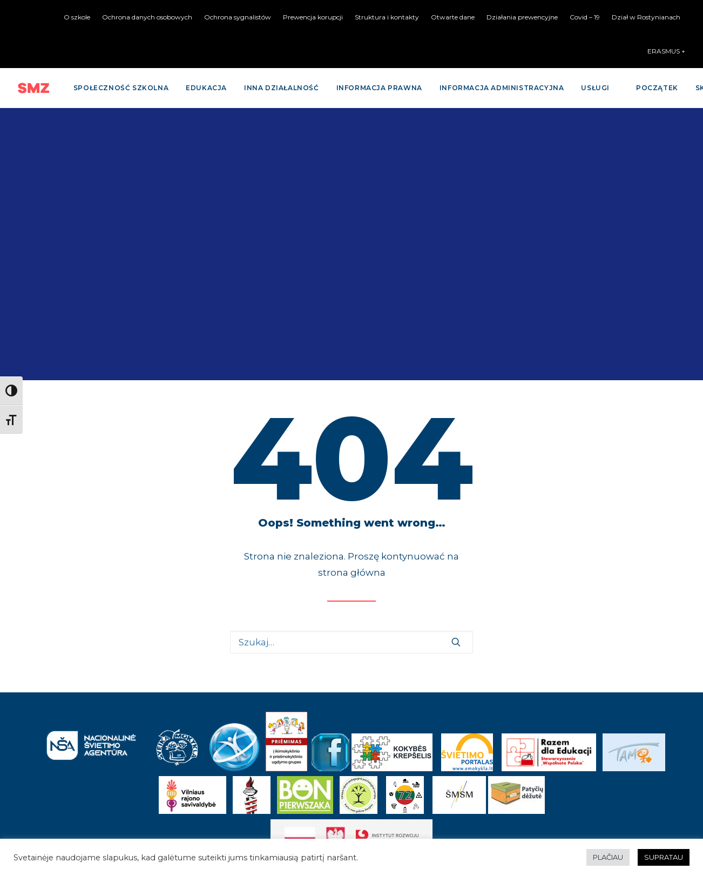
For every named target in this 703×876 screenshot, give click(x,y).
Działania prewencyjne (522, 17)
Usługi (595, 88)
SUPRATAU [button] (663, 857)
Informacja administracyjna (502, 88)
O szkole (77, 17)
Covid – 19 (585, 17)
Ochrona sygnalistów (237, 17)
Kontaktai (351, 779)
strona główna (352, 300)
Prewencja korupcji (313, 17)
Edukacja (206, 88)
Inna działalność (281, 88)
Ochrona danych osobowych (147, 17)
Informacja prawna (379, 88)
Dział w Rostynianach (646, 17)
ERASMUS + (666, 51)
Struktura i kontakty (387, 17)
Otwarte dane (453, 17)
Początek (657, 88)
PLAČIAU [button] (608, 857)
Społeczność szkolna (120, 88)
